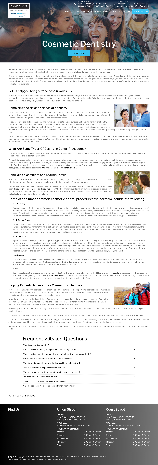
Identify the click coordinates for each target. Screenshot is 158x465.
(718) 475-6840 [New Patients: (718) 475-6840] (71, 417)
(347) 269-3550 (138, 4)
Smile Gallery (109, 11)
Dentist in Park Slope (60, 459)
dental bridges (20, 189)
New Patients (94, 11)
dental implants (47, 189)
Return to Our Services (21, 395)
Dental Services (140, 11)
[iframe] (30, 421)
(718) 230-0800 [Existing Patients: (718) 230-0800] (72, 419)
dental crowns (70, 168)
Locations (80, 11)
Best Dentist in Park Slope (17, 459)
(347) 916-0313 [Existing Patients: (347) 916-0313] (121, 419)
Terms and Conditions (98, 456)
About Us (69, 11)
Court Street (123, 2)
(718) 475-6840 (99, 4)
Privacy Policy (85, 456)
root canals (114, 273)
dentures (33, 189)
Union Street (84, 2)
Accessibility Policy (73, 456)
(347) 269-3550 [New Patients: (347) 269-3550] (120, 417)
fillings (42, 168)
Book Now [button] (79, 53)
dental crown (56, 275)
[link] (19, 18)
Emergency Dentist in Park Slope (39, 459)
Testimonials (124, 11)
